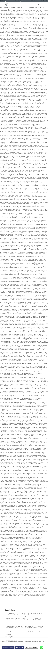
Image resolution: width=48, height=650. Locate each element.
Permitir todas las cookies (8, 647)
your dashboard (25, 631)
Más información (15, 644)
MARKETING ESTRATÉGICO (10, 636)
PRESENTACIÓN (8, 634)
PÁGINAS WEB (8, 637)
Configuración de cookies (31, 647)
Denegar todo (19, 647)
